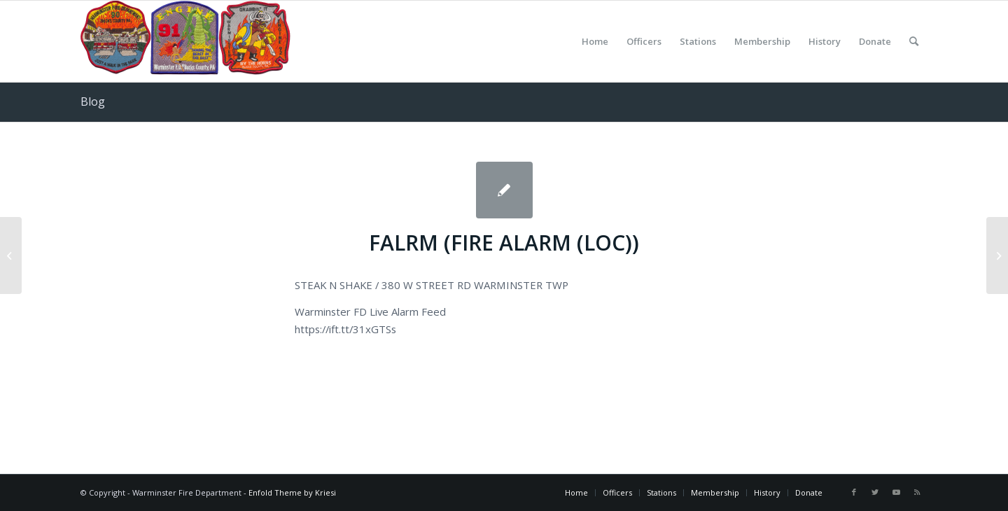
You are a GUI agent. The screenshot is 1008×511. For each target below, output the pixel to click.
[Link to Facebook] (854, 492)
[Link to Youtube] (896, 492)
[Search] (913, 41)
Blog (92, 101)
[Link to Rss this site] (916, 492)
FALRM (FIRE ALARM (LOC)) (504, 242)
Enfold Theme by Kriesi (292, 492)
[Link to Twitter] (875, 492)
